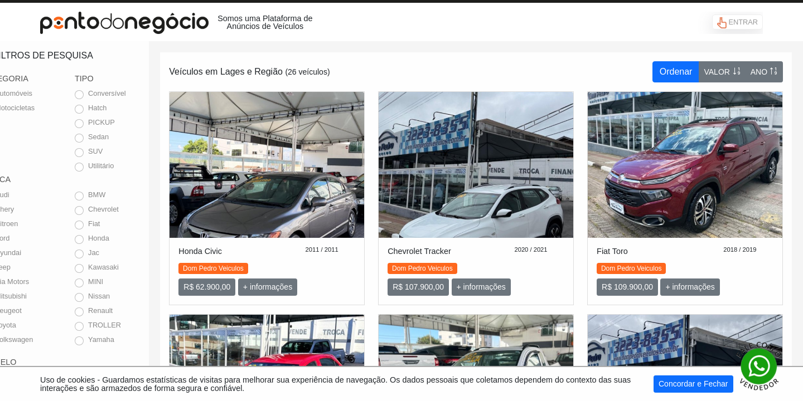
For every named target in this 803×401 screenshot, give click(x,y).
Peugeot (35, 310)
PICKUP (128, 122)
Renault (127, 310)
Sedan (125, 137)
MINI (122, 281)
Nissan (126, 296)
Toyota (32, 325)
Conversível (134, 93)
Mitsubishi (38, 296)
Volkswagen (41, 339)
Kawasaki (130, 267)
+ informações (300, 279)
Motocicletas (41, 108)
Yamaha (128, 339)
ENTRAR (737, 22)
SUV (122, 151)
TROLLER (131, 325)
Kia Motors (39, 281)
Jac (120, 252)
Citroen (33, 223)
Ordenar (676, 71)
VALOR (722, 71)
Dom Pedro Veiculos (245, 261)
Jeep (29, 267)
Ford (29, 238)
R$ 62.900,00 (239, 279)
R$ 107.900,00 (440, 279)
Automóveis (40, 93)
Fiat (121, 223)
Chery (31, 209)
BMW (123, 194)
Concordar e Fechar (693, 383)
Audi (29, 194)
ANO (764, 71)
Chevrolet (130, 209)
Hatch (124, 108)
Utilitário (128, 166)
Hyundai (35, 252)
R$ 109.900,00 (638, 279)
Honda (125, 238)
